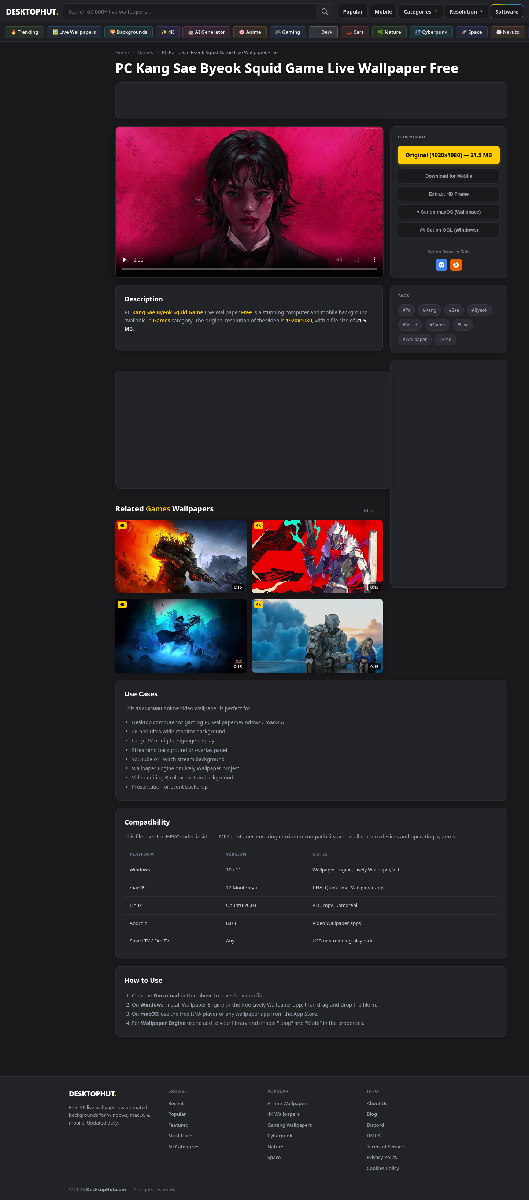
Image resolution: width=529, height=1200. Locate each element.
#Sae (454, 310)
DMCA (374, 1135)
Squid (180, 312)
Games (145, 52)
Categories (421, 11)
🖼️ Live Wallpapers (74, 32)
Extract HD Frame (449, 194)
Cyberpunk (279, 1135)
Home (122, 52)
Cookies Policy (383, 1168)
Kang (138, 312)
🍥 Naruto (508, 32)
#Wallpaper (415, 339)
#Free (445, 339)
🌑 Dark (323, 32)
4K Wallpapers (283, 1114)
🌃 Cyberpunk (431, 32)
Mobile (383, 11)
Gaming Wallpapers (289, 1125)
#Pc (406, 310)
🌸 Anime (250, 32)
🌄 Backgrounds (128, 32)
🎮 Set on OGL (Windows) (448, 230)
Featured (178, 1125)
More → (373, 510)
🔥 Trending (24, 32)
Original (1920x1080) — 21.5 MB (449, 155)
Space (274, 1157)
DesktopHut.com (106, 1189)
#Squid (410, 325)
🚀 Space (471, 32)
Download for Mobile (448, 176)
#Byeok (479, 310)
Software (506, 11)
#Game (437, 325)
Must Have (180, 1135)
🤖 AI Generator (206, 32)
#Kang (429, 310)
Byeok (164, 312)
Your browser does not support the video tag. (249, 202)
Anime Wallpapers (288, 1103)
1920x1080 (299, 320)
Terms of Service (385, 1146)
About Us (377, 1103)
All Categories (184, 1146)
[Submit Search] (325, 11)
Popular (353, 11)
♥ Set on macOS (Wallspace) (449, 212)
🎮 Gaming (287, 32)
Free (246, 312)
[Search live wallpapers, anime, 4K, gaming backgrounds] (189, 11)
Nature (275, 1146)
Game (196, 312)
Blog (372, 1114)
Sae (151, 312)
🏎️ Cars (354, 32)
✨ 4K (167, 32)
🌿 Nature (389, 32)
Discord (375, 1125)
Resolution (467, 11)
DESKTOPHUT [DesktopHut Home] (32, 11)
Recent (176, 1103)
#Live (463, 325)
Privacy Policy (382, 1157)
